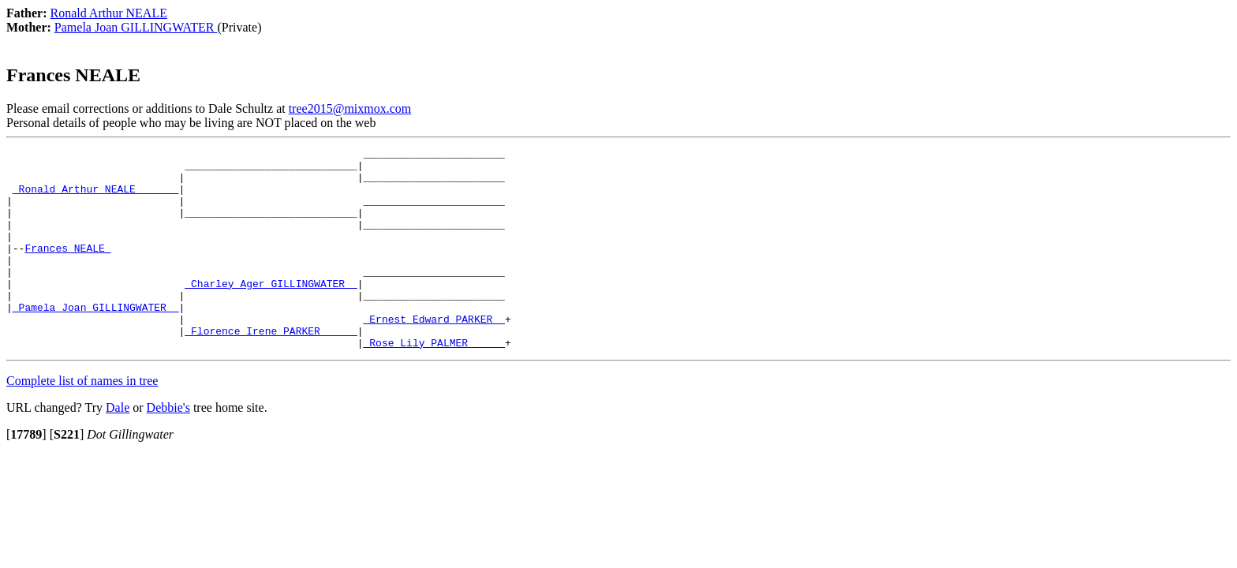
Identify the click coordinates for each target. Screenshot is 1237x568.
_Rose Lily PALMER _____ (433, 383)
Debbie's (168, 447)
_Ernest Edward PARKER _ (433, 354)
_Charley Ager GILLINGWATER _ (271, 312)
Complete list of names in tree (82, 421)
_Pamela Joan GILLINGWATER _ (96, 340)
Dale (117, 447)
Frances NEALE (67, 269)
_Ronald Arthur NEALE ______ (96, 198)
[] (26, 474)
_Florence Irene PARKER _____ (271, 368)
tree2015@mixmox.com (350, 108)
